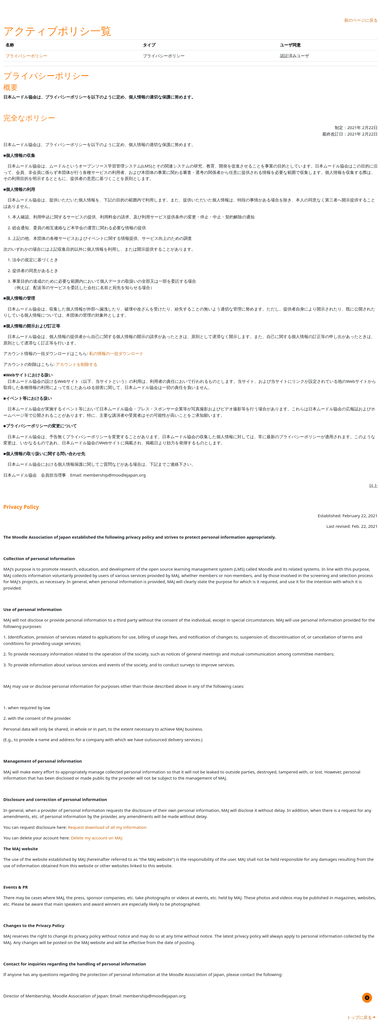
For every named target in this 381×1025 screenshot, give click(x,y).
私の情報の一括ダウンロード (116, 353)
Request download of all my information (107, 827)
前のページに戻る (361, 20)
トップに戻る (361, 1017)
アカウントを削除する (76, 364)
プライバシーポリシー (26, 55)
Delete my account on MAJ (96, 838)
